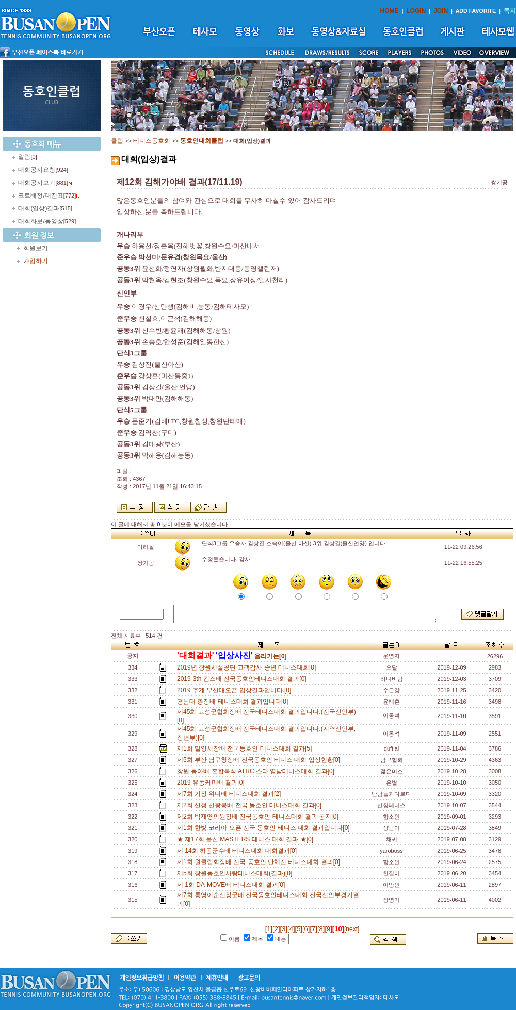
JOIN (440, 10)
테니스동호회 (151, 140)
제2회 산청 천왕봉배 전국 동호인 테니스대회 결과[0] (251, 805)
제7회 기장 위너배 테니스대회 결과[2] (230, 793)
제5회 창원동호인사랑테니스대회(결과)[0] (236, 873)
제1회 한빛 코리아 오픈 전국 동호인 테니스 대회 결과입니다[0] (265, 828)
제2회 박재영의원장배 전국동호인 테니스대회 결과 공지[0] (259, 816)
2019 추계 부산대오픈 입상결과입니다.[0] (236, 690)
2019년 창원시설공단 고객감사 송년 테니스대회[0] (248, 667)
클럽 (117, 140)
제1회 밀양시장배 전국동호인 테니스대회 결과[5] (246, 748)
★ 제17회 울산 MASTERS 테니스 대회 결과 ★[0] (247, 839)
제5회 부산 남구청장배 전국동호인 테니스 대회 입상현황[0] (260, 759)
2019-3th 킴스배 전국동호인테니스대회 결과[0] (243, 678)
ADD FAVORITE (476, 11)
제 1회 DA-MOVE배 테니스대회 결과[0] (232, 884)
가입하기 (35, 261)
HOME (389, 10)
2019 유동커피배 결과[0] (212, 782)
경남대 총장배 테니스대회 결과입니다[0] (234, 701)
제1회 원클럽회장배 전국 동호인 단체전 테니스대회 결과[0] (260, 862)
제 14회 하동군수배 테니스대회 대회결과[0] (238, 850)
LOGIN (416, 10)
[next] (351, 929)
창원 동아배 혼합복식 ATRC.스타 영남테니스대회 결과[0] (257, 771)
